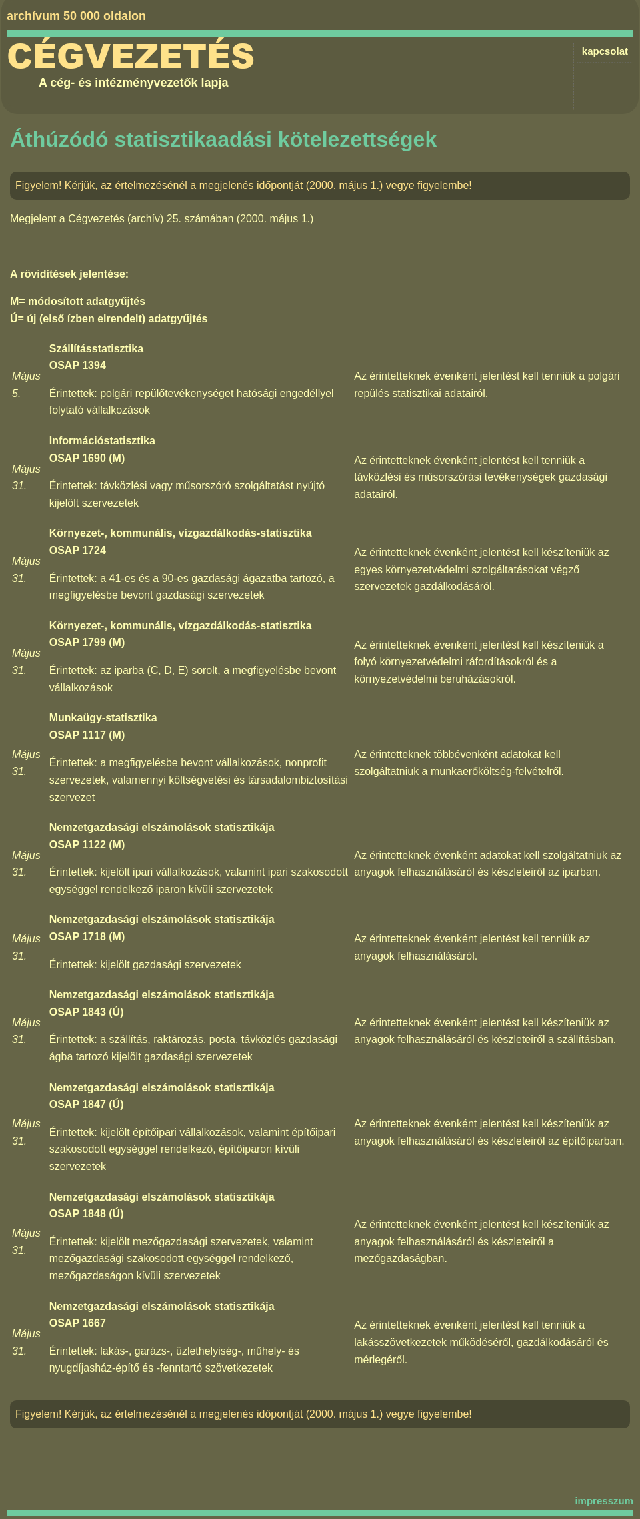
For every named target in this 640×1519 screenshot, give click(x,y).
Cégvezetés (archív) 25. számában (150, 218)
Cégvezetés (131, 56)
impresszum (604, 1500)
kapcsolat (605, 51)
